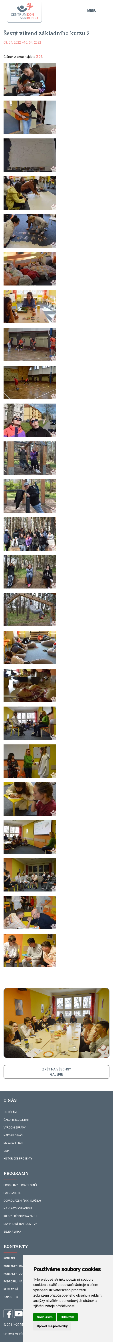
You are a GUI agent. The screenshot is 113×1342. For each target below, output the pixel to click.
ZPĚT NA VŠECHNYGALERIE (56, 1071)
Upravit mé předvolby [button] (52, 1326)
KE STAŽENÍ (11, 1289)
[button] (30, 79)
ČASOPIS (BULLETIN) (16, 1119)
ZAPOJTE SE (11, 1297)
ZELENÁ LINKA (12, 1231)
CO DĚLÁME (11, 1112)
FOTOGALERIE (12, 1192)
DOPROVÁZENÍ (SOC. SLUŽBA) (22, 1200)
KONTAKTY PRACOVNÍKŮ (19, 1266)
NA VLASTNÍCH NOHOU (18, 1208)
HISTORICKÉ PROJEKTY (18, 1158)
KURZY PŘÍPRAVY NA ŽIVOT (20, 1216)
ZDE (39, 57)
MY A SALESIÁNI (13, 1143)
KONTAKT (9, 1258)
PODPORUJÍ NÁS (14, 1281)
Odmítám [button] (67, 1317)
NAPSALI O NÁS (13, 1135)
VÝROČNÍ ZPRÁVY (15, 1127)
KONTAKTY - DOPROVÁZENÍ (20, 1273)
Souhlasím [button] (45, 1317)
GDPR (7, 1150)
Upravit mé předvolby (19, 1334)
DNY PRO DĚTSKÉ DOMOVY (20, 1223)
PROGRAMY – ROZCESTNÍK (20, 1185)
